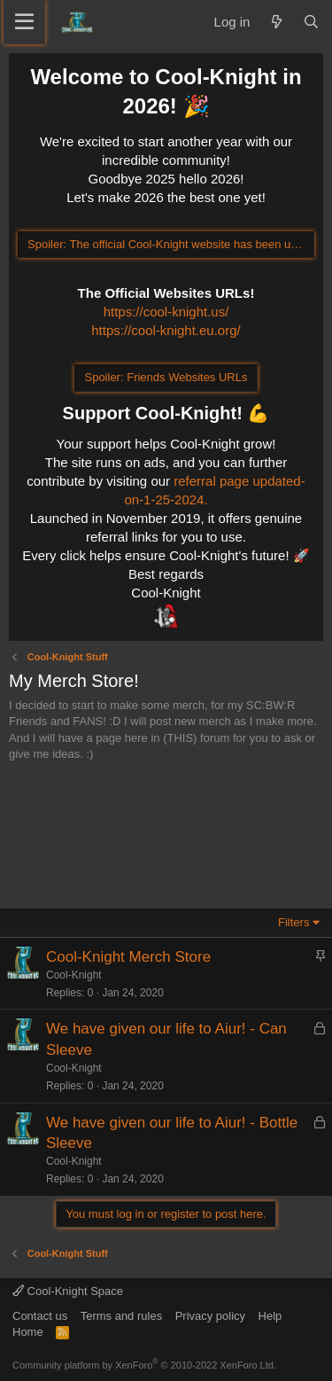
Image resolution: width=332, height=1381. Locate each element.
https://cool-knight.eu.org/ (165, 330)
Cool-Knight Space (67, 1291)
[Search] (311, 21)
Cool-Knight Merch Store (128, 956)
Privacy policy (210, 1315)
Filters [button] (293, 922)
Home (27, 1331)
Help (270, 1315)
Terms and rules (121, 1315)
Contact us (39, 1315)
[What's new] (276, 21)
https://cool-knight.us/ (166, 311)
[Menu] (24, 22)
